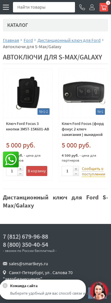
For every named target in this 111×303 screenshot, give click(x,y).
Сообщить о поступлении (93, 171)
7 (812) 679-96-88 (25, 236)
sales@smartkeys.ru (28, 263)
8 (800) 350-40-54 (25, 244)
